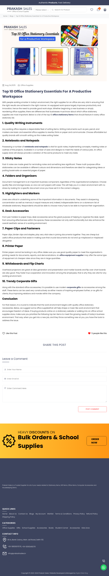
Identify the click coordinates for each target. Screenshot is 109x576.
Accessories (42, 528)
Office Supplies (25, 85)
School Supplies (28, 528)
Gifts (18, 528)
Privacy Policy (79, 514)
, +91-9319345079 (28, 546)
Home (5, 16)
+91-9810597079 (11, 546)
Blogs (11, 16)
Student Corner (61, 528)
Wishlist (50, 514)
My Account (41, 514)
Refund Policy (92, 514)
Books (51, 528)
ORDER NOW (95, 441)
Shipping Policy (8, 517)
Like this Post (9, 333)
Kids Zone (86, 528)
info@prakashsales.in (14, 553)
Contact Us (23, 514)
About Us (13, 514)
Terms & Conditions (63, 514)
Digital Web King (82, 573)
